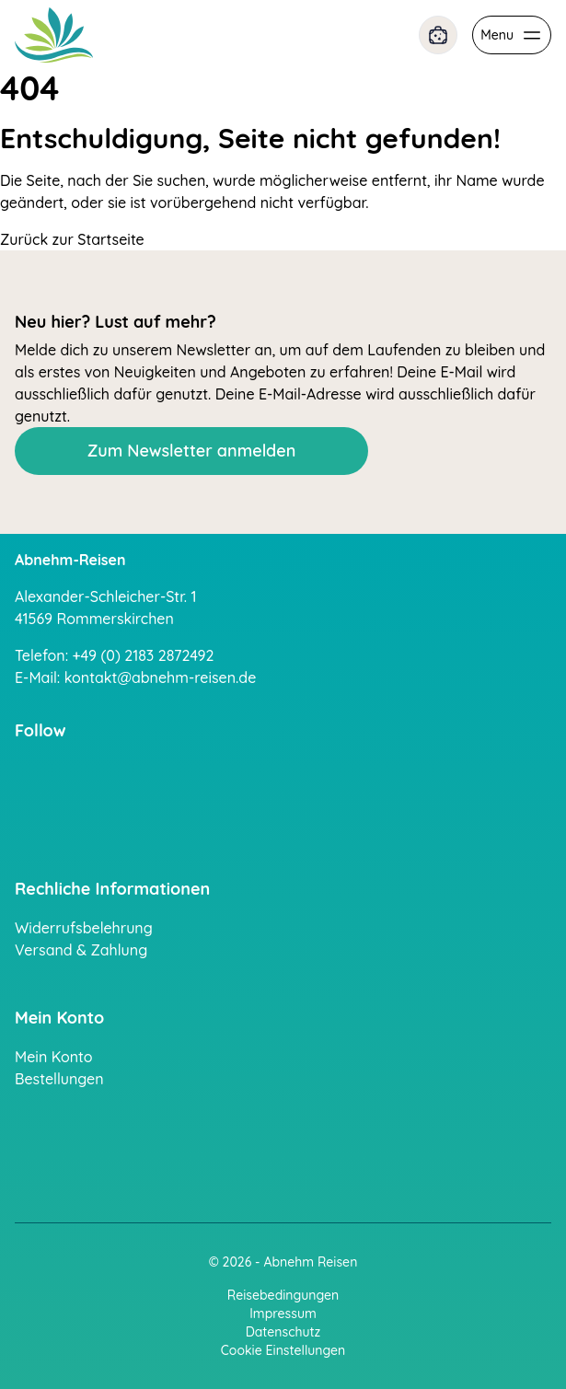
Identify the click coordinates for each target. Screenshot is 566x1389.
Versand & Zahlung (81, 950)
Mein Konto (54, 1057)
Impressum (283, 1313)
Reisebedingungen (283, 1295)
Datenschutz (283, 1332)
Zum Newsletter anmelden (191, 450)
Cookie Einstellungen (283, 1350)
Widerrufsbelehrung (84, 928)
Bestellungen (59, 1079)
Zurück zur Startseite (72, 239)
